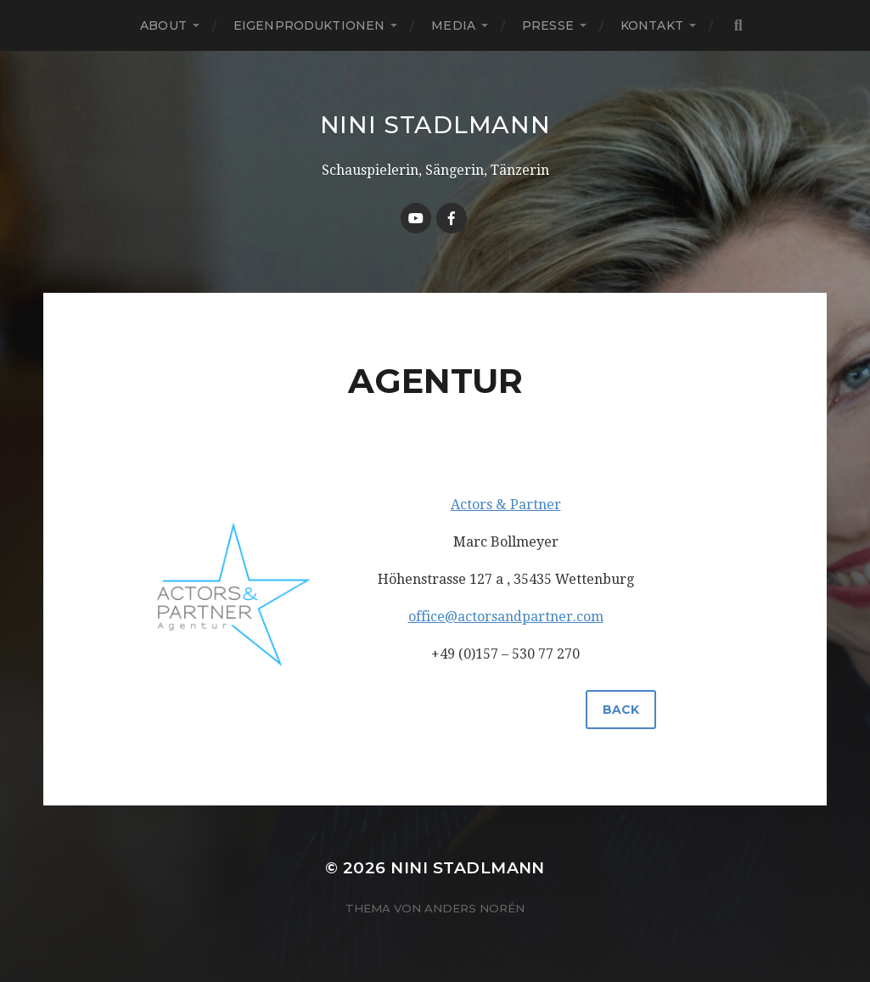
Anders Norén (474, 908)
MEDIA (453, 25)
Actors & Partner (506, 505)
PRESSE (548, 25)
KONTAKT (651, 25)
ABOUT (163, 25)
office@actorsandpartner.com (505, 617)
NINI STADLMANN (435, 124)
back (621, 709)
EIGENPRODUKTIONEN (308, 25)
